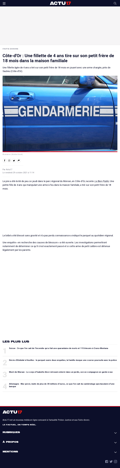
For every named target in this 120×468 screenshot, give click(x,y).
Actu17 (60, 3)
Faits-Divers (10, 49)
